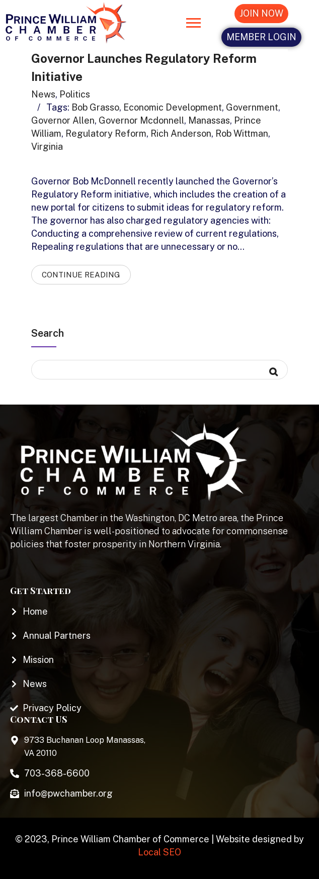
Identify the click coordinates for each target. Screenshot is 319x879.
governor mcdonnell (141, 120)
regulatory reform (105, 133)
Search (47, 333)
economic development (172, 107)
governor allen (63, 120)
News (43, 94)
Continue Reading (81, 274)
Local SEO (159, 852)
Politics (74, 94)
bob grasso (95, 107)
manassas (209, 120)
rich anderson (180, 133)
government (252, 107)
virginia (47, 146)
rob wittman (241, 133)
